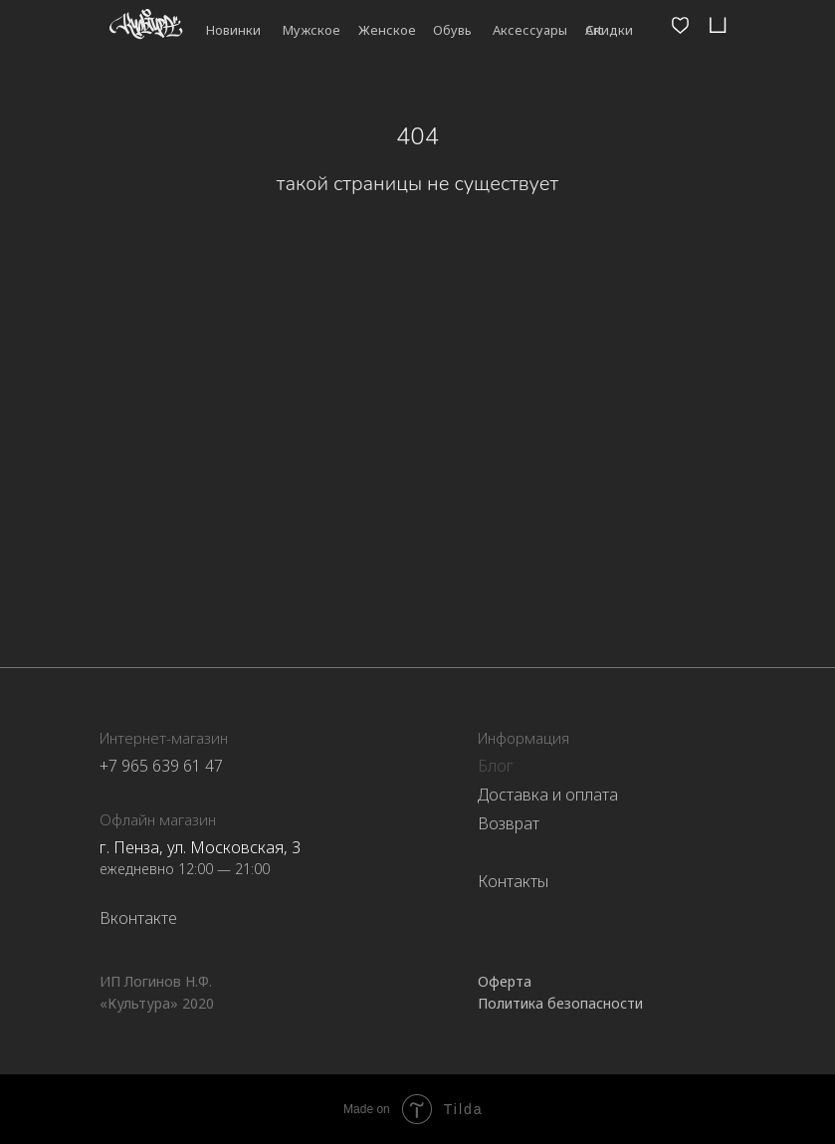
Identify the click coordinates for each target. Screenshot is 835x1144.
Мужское (311, 30)
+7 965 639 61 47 (161, 766)
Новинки (233, 30)
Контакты (513, 881)
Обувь (452, 30)
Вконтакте (138, 918)
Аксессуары (530, 30)
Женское (387, 30)
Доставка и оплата (548, 794)
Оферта (504, 981)
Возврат (508, 823)
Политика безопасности (560, 1003)
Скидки (609, 30)
